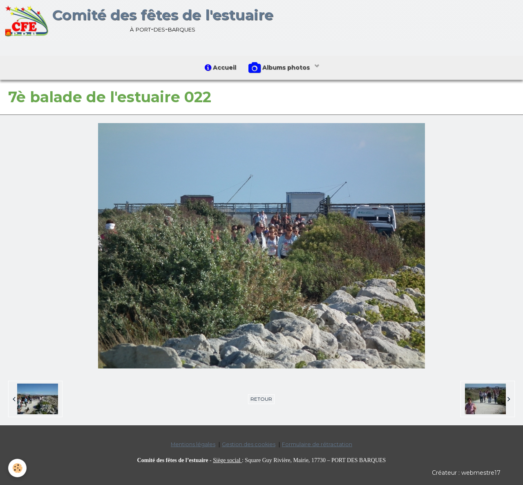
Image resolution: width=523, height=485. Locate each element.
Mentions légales (193, 444)
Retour (261, 399)
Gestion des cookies (248, 444)
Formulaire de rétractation (317, 444)
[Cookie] (17, 468)
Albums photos (279, 68)
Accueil (220, 67)
